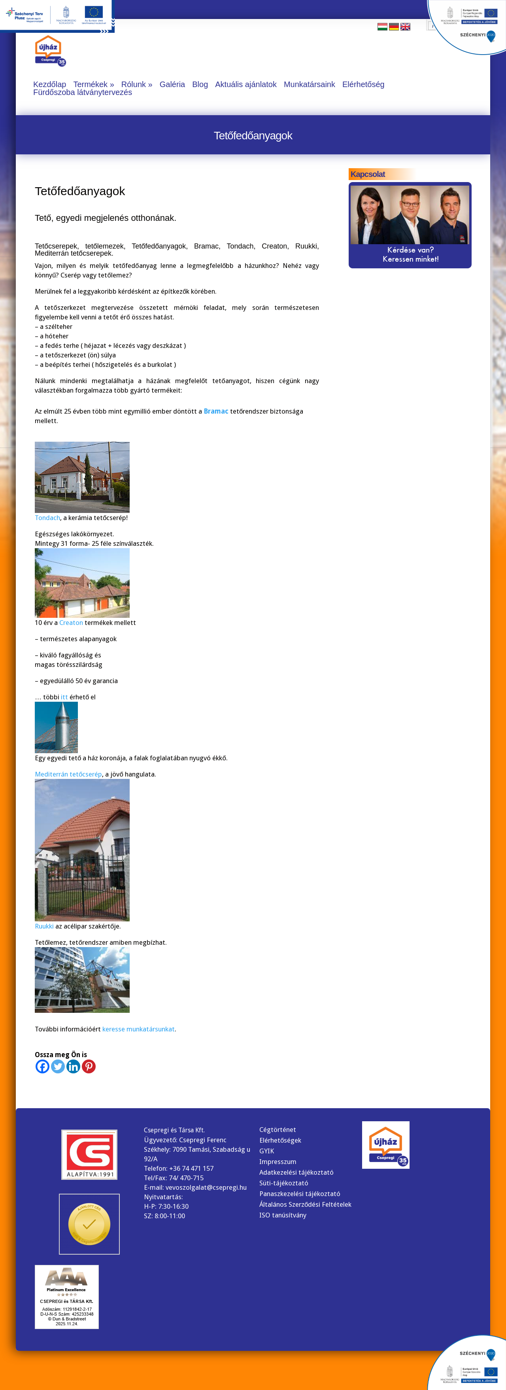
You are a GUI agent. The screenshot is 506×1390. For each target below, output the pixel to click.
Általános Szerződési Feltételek (305, 1204)
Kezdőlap (49, 84)
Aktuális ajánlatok (246, 84)
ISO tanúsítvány (282, 1215)
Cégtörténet (277, 1130)
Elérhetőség (363, 84)
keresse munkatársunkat (138, 1029)
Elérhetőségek (280, 1140)
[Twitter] (58, 1066)
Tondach (47, 518)
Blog (200, 84)
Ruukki (44, 926)
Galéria (172, 84)
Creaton (71, 623)
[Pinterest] (89, 1066)
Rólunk (133, 84)
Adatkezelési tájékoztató (296, 1172)
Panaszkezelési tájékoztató (299, 1194)
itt (65, 697)
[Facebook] (42, 1066)
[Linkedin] (73, 1066)
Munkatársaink (309, 84)
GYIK (266, 1151)
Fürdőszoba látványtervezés (82, 92)
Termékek (90, 84)
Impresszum (277, 1162)
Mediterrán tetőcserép (68, 774)
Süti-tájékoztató (283, 1183)
